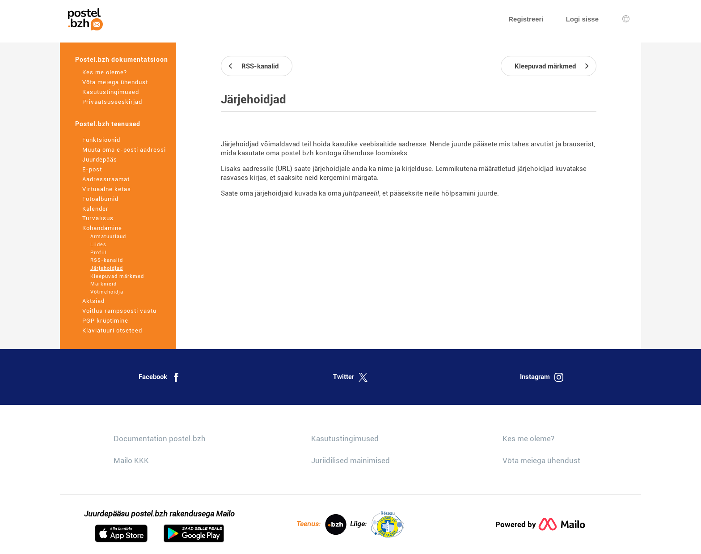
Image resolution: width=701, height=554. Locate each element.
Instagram (541, 377)
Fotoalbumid (100, 199)
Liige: (377, 524)
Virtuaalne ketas (106, 189)
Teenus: (321, 524)
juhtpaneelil (361, 193)
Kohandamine (102, 228)
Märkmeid (103, 284)
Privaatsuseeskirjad (112, 101)
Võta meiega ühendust (115, 82)
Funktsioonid (101, 139)
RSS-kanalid (106, 260)
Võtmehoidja (106, 292)
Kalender (95, 208)
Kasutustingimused (110, 92)
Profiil (98, 253)
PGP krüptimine (105, 320)
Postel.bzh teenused (107, 124)
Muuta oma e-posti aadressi (124, 149)
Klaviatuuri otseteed (112, 330)
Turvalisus (98, 218)
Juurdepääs (99, 159)
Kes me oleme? (104, 72)
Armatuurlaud (108, 236)
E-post (92, 169)
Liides (98, 244)
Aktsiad (93, 301)
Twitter (350, 377)
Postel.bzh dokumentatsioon (121, 59)
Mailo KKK (131, 460)
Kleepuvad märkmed (117, 276)
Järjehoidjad (106, 268)
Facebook (160, 377)
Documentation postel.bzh (160, 438)
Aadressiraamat (106, 179)
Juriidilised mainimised (350, 460)
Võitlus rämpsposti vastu (119, 310)
